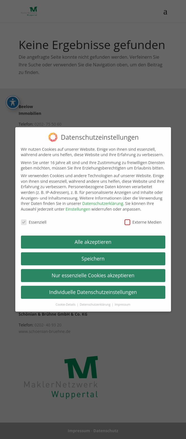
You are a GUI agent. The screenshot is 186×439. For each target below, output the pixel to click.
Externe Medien (143, 219)
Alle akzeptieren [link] (92, 239)
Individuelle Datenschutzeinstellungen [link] (93, 289)
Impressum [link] (122, 301)
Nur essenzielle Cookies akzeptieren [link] (93, 272)
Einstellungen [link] (78, 206)
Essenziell (34, 219)
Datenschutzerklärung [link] (102, 200)
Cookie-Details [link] (65, 301)
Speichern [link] (93, 255)
